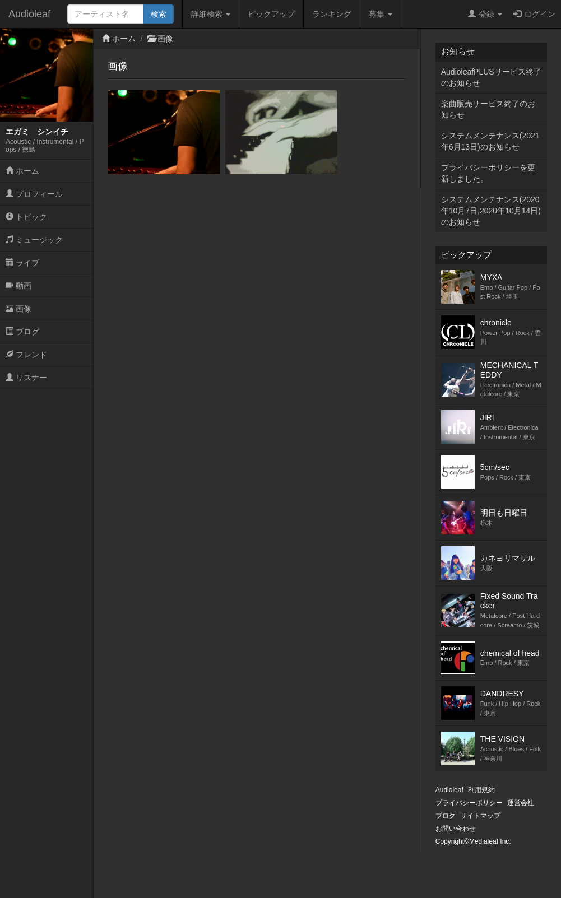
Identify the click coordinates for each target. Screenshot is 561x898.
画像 (18, 308)
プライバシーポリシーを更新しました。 (488, 173)
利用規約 (481, 790)
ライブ (22, 262)
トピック (26, 216)
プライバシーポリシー (469, 803)
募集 (380, 14)
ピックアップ (271, 14)
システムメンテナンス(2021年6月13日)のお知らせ (490, 141)
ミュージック (34, 239)
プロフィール (34, 193)
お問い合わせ (455, 828)
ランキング (331, 14)
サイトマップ (480, 816)
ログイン (534, 14)
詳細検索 (210, 14)
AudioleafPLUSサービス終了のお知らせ (491, 77)
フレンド (26, 354)
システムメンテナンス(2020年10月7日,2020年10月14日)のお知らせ (491, 210)
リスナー (26, 377)
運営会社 (520, 803)
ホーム (22, 170)
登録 (485, 14)
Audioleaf (29, 14)
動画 (18, 285)
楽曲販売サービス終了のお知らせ (488, 109)
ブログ (22, 331)
